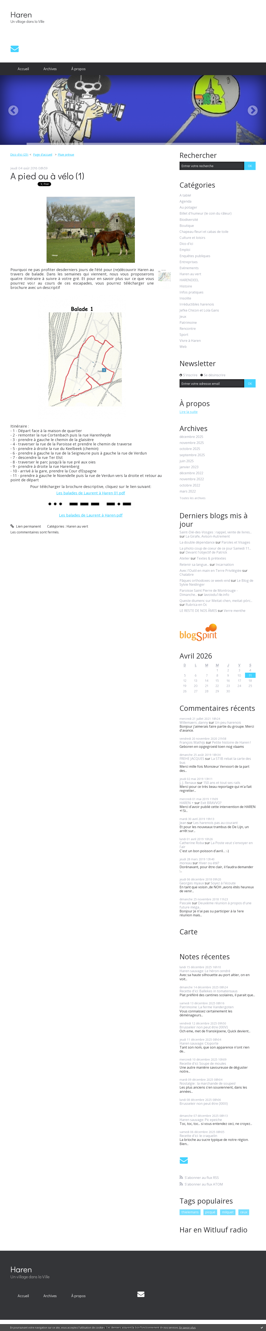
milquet (228, 1212)
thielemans (190, 1212)
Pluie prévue (66, 154)
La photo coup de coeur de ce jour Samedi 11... (215, 548)
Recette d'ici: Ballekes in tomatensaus (209, 991)
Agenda (185, 201)
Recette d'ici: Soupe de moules (203, 1063)
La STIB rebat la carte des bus (215, 760)
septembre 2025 (192, 455)
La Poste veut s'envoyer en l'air (216, 845)
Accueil (23, 68)
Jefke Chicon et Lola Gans (199, 310)
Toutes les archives (193, 498)
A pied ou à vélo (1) (47, 176)
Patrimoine (188, 323)
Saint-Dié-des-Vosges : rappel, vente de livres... (216, 532)
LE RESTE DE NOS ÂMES (198, 610)
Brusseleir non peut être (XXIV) (204, 1027)
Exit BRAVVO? (211, 803)
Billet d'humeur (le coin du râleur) (206, 213)
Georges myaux (192, 883)
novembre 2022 (192, 479)
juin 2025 (187, 461)
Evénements (189, 268)
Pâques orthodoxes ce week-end (205, 580)
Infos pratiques (191, 292)
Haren (21, 14)
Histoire (186, 286)
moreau (186, 863)
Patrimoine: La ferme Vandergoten (207, 1007)
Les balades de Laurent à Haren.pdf (91, 515)
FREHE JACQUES (192, 758)
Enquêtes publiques (195, 256)
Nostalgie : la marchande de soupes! (207, 1083)
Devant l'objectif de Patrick (206, 552)
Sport (184, 335)
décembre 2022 (191, 473)
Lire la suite (189, 411)
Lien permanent (25, 526)
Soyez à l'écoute (223, 883)
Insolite (185, 298)
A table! (185, 195)
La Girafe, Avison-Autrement (208, 536)
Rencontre (188, 329)
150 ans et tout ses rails (221, 782)
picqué (210, 1212)
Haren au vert (77, 526)
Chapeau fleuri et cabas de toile (204, 232)
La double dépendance (197, 542)
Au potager (188, 207)
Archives (50, 68)
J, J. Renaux (188, 782)
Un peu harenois (228, 722)
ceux (243, 1212)
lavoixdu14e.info (216, 594)
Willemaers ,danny (194, 722)
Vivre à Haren (190, 341)
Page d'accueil (42, 154)
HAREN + (187, 803)
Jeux (183, 317)
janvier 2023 (189, 467)
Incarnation (225, 564)
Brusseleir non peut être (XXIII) (204, 1103)
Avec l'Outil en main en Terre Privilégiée (210, 570)
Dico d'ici (186, 244)
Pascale (185, 903)
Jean (183, 822)
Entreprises (189, 262)
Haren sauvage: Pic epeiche (201, 1119)
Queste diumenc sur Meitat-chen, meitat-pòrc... (216, 600)
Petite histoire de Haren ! (231, 742)
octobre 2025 (190, 449)
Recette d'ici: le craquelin (198, 1135)
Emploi (185, 250)
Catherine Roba (192, 843)
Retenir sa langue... (194, 564)
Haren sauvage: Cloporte (199, 1043)
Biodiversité (189, 220)
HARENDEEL (189, 280)
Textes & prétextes (211, 558)
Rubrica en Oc (196, 604)
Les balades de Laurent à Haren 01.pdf (90, 492)
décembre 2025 (191, 437)
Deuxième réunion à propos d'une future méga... (215, 905)
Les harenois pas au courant (215, 822)
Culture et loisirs (192, 238)
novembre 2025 (192, 443)
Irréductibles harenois (197, 304)
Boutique (187, 226)
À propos (78, 68)
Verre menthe (234, 610)
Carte (189, 931)
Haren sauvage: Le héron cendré (205, 971)
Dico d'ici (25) (19, 154)
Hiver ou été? (209, 863)
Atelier (185, 558)
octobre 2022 (190, 485)
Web (183, 347)
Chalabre (187, 574)
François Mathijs (192, 742)
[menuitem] (23, 68)
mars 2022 (188, 491)
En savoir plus (187, 1327)
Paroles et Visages (236, 542)
